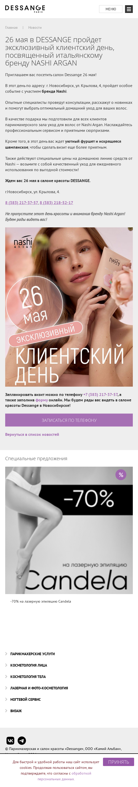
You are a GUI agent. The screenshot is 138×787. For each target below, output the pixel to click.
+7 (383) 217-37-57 (100, 394)
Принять (118, 762)
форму (42, 400)
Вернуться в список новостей (32, 434)
